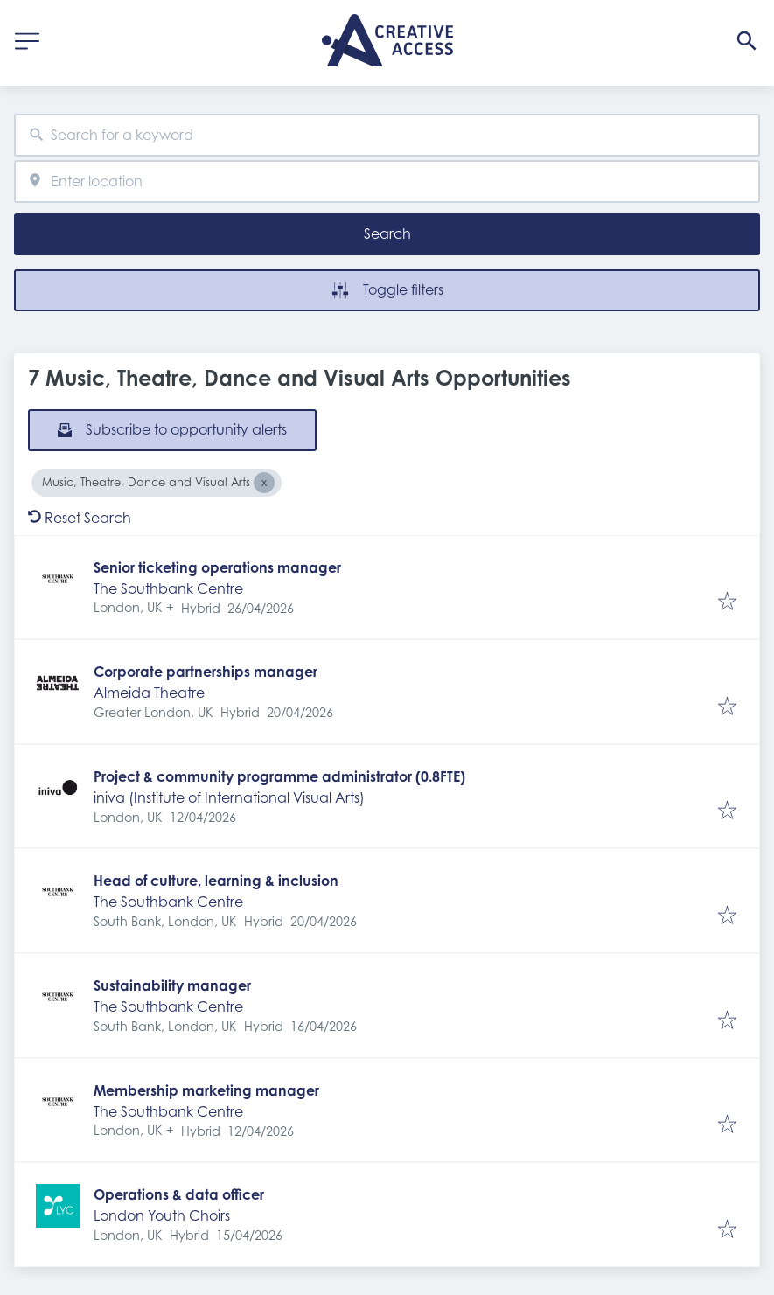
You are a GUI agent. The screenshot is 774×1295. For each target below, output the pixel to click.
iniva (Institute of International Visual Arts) (229, 797)
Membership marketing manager (206, 1090)
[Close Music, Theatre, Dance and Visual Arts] (264, 482)
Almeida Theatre (149, 692)
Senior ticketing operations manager (217, 567)
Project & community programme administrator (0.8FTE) (279, 776)
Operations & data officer (179, 1194)
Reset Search (79, 517)
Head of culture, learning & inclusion (216, 880)
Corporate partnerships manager (205, 671)
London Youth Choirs (162, 1215)
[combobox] (387, 135)
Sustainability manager (172, 985)
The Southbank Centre (168, 588)
